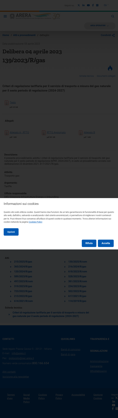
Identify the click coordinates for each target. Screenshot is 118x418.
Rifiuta (89, 243)
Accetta (106, 243)
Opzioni (11, 232)
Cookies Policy (35, 222)
